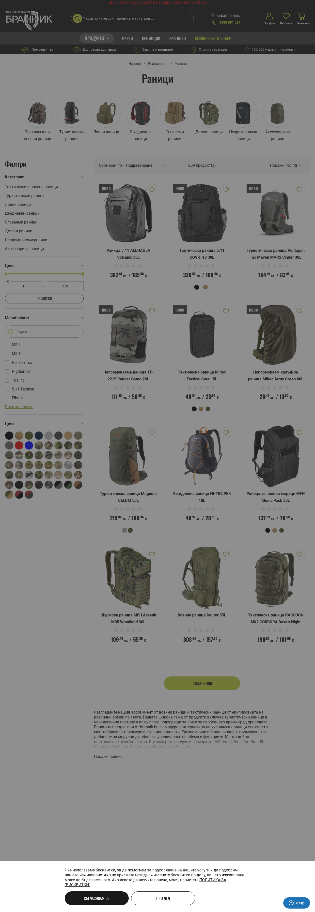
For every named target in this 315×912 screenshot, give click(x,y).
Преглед (163, 898)
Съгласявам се (96, 898)
